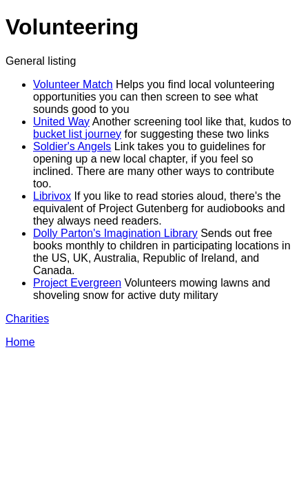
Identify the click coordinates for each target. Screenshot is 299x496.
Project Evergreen (77, 283)
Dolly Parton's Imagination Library (115, 233)
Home (20, 342)
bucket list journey (77, 134)
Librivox (52, 196)
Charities (27, 318)
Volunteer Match (73, 84)
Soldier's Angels (72, 146)
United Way (61, 121)
